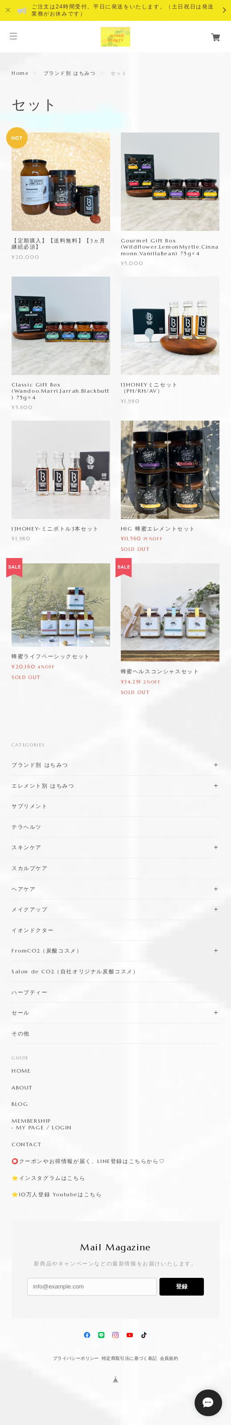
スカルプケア (30, 868)
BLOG (20, 1104)
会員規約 (169, 1358)
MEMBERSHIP (31, 1121)
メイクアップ (30, 909)
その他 (21, 1033)
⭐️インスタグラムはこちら (48, 1178)
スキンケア (27, 847)
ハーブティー (30, 992)
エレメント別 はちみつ (43, 785)
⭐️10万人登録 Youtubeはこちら (57, 1194)
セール (21, 1012)
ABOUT (22, 1088)
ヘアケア (24, 889)
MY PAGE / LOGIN (44, 1127)
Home (20, 73)
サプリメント (30, 806)
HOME (21, 1071)
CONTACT (26, 1144)
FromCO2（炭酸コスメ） (47, 950)
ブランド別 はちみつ (70, 73)
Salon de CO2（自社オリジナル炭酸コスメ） (75, 971)
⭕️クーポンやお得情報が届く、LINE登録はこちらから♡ (88, 1161)
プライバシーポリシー (76, 1358)
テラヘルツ (27, 827)
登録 (181, 1286)
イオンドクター (33, 930)
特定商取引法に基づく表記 (129, 1358)
